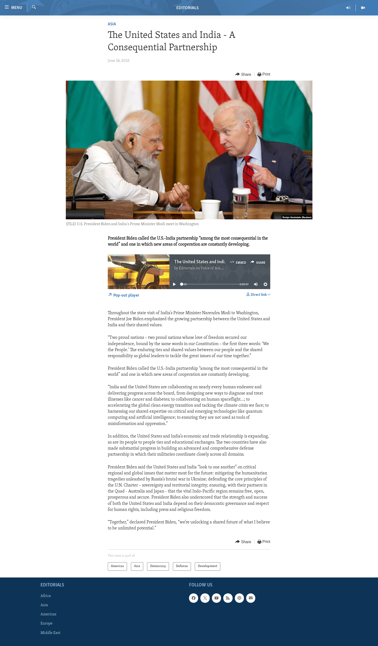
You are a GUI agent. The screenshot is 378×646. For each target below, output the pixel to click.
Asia (112, 24)
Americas (48, 614)
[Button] (243, 74)
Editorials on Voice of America (204, 268)
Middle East (50, 633)
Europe (46, 623)
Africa (45, 596)
